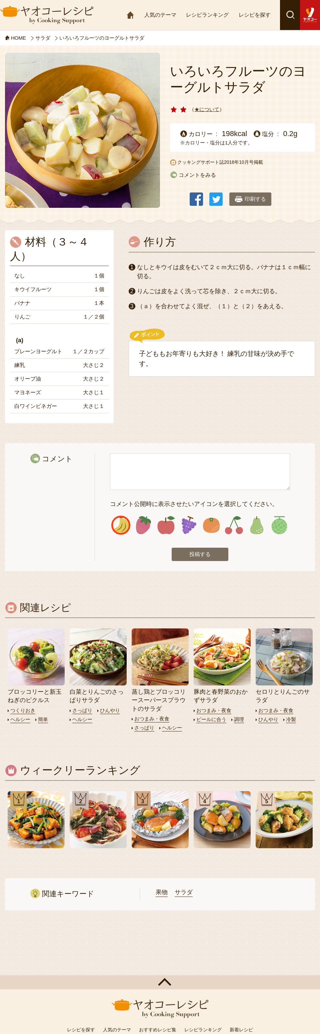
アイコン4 (189, 525)
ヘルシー (20, 719)
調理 (239, 719)
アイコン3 (166, 525)
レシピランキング (207, 15)
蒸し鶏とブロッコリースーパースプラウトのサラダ (159, 700)
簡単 (43, 719)
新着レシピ (241, 1030)
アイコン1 (121, 525)
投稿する (200, 554)
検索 (290, 15)
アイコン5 (211, 525)
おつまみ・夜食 (151, 718)
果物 (162, 892)
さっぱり (82, 710)
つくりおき (22, 710)
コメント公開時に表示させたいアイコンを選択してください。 (194, 504)
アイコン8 (279, 525)
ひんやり (110, 710)
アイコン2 (143, 525)
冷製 (291, 719)
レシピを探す (255, 15)
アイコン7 (256, 525)
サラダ (184, 892)
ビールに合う (211, 719)
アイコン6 (234, 525)
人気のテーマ (160, 15)
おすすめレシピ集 (157, 1030)
